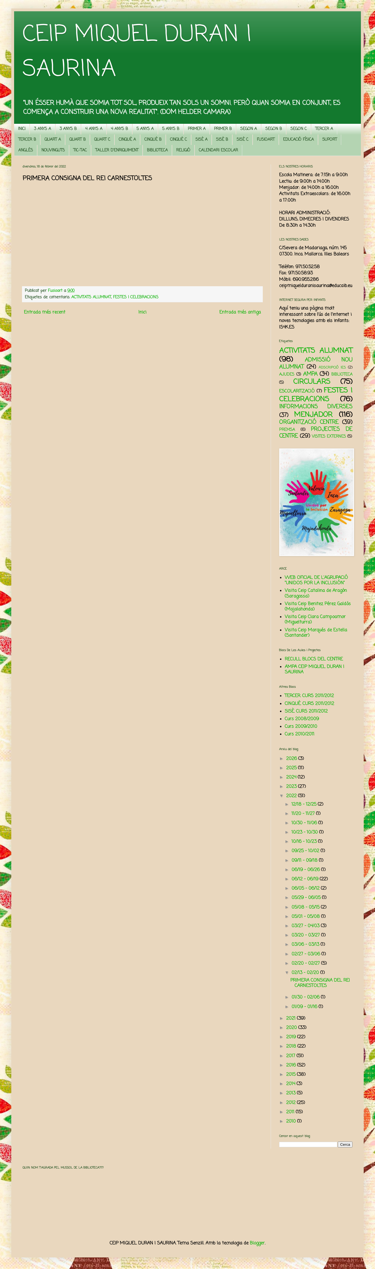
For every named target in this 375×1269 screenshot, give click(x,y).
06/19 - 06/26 (306, 870)
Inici (142, 312)
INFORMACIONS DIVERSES (315, 407)
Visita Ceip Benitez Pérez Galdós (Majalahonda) (318, 607)
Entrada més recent (44, 312)
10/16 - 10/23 (305, 841)
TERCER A (324, 129)
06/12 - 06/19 (306, 879)
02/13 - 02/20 (306, 973)
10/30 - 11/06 (305, 823)
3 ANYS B (68, 129)
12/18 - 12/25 (305, 804)
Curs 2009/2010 (301, 726)
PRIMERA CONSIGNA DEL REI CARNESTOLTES (320, 983)
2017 (291, 1056)
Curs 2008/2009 (302, 719)
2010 (291, 1121)
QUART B (77, 140)
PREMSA (287, 430)
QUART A (53, 140)
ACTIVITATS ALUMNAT (91, 297)
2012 (291, 1103)
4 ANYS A (93, 129)
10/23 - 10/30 (305, 832)
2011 (291, 1112)
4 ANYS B (119, 129)
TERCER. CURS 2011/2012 (309, 696)
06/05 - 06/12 (306, 888)
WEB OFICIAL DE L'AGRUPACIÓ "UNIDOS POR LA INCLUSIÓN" (316, 580)
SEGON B (273, 129)
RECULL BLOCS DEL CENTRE (314, 659)
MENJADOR (313, 414)
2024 (292, 777)
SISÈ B (222, 140)
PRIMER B (223, 129)
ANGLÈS (25, 150)
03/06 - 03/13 (306, 944)
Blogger (257, 1243)
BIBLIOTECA (157, 150)
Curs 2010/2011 (299, 734)
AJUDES (286, 374)
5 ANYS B (170, 129)
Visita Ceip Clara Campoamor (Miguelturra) (315, 620)
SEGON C (298, 129)
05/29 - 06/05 (307, 898)
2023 (292, 786)
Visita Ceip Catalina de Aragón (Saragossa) (316, 593)
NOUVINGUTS (53, 150)
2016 (291, 1065)
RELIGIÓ (183, 150)
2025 (292, 768)
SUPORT (329, 140)
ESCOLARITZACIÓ (297, 391)
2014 (291, 1084)
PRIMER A (197, 129)
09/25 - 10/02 (306, 851)
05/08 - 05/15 (306, 907)
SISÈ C (242, 140)
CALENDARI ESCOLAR (218, 150)
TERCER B (27, 140)
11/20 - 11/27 (304, 813)
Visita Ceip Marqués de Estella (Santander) (316, 633)
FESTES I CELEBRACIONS (135, 297)
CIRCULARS (311, 381)
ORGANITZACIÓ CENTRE (309, 422)
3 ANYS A (42, 129)
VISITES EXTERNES (329, 436)
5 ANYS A (145, 129)
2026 (292, 758)
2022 (292, 796)
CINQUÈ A (127, 140)
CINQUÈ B (153, 140)
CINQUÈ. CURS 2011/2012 (309, 703)
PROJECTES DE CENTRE (315, 432)
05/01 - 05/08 (306, 916)
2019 (291, 1037)
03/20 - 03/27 (306, 935)
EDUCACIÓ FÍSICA (298, 140)
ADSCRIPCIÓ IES (332, 367)
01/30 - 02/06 (306, 997)
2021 (291, 1018)
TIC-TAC (80, 150)
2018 (291, 1046)
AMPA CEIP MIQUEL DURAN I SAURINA (314, 670)
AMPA (310, 374)
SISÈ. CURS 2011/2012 (306, 711)
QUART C (102, 140)
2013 (291, 1093)
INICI (21, 129)
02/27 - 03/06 (306, 954)
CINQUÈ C (178, 140)
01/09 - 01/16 (305, 1007)
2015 (291, 1074)
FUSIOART (266, 140)
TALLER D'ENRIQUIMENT (116, 150)
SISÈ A (201, 140)
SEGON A (248, 129)
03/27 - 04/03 (306, 926)
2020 (292, 1028)
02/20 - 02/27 (306, 963)
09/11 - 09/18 (305, 860)
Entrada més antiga (240, 312)
